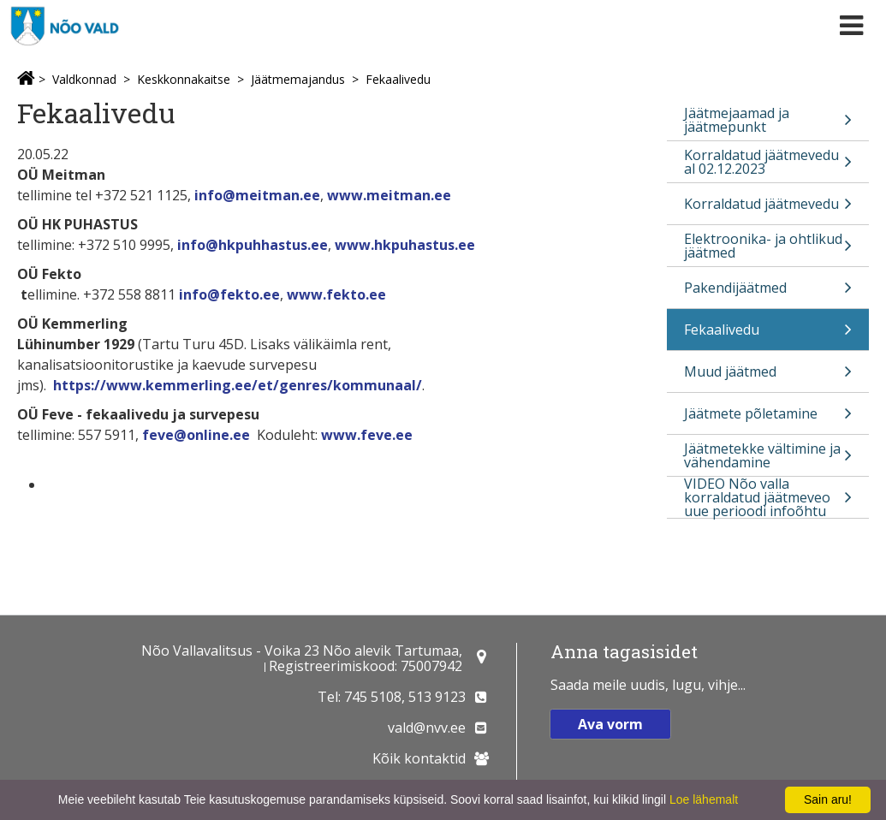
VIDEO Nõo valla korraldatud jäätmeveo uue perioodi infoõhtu (768, 497)
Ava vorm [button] (610, 724)
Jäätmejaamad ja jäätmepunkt (768, 122)
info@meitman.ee (257, 195)
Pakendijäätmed (768, 293)
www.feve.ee (365, 434)
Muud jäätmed (768, 377)
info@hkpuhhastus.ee (252, 244)
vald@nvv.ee (427, 727)
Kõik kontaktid (419, 758)
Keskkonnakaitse (183, 79)
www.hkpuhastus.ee (405, 244)
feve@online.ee (196, 434)
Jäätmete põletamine (768, 419)
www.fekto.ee (336, 294)
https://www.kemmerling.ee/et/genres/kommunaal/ (237, 385)
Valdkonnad (84, 79)
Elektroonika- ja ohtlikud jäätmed (768, 247)
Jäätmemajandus (298, 79)
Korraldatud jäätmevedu (768, 209)
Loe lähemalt (703, 799)
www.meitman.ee (389, 195)
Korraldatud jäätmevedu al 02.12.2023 (768, 164)
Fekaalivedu (398, 79)
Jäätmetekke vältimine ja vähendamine (768, 457)
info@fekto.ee (229, 294)
